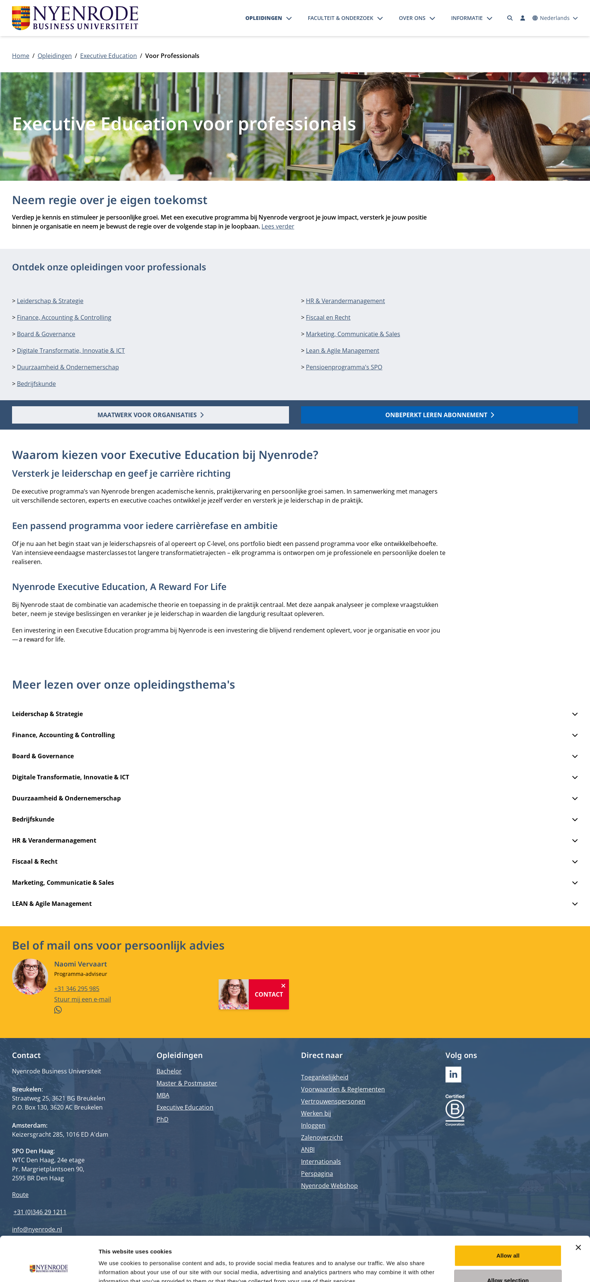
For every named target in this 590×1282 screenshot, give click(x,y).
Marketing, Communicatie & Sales (353, 334)
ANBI (308, 1149)
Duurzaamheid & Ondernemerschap (68, 367)
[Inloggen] (522, 18)
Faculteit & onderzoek (340, 17)
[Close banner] (578, 1205)
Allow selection (508, 1238)
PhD (163, 1119)
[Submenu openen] (289, 18)
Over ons (412, 17)
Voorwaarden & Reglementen (343, 1089)
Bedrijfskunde (36, 384)
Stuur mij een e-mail (82, 999)
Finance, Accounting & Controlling (64, 317)
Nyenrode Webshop (329, 1185)
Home (20, 56)
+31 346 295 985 (76, 988)
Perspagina (317, 1173)
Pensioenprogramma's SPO (344, 367)
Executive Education (108, 56)
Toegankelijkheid (324, 1077)
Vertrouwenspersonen (333, 1101)
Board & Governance (46, 334)
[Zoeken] (510, 18)
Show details (394, 1267)
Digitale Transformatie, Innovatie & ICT (71, 350)
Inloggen (313, 1125)
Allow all (508, 1213)
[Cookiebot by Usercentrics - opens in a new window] (49, 1267)
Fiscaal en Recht (328, 317)
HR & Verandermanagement (345, 301)
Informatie (467, 17)
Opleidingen (263, 17)
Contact (269, 994)
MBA (163, 1095)
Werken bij (316, 1113)
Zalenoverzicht (322, 1137)
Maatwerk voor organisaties (150, 415)
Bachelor (169, 1071)
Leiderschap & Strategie (50, 301)
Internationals (321, 1161)
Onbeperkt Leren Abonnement (439, 415)
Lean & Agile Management (342, 350)
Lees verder (278, 226)
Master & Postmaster (187, 1083)
